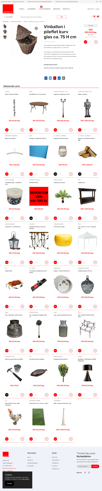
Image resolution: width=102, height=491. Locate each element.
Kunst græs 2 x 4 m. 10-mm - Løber (38, 403)
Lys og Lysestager (9, 180)
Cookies (8, 475)
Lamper (80, 356)
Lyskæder (31, 224)
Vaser (6, 312)
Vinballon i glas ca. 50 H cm (85, 271)
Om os (29, 457)
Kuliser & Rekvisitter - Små (60, 91)
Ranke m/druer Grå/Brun (11, 94)
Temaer (22, 9)
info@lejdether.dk (11, 468)
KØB (56, 174)
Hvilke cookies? (25, 479)
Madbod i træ (81, 182)
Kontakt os (66, 9)
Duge (30, 135)
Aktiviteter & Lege (9, 356)
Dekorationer (57, 400)
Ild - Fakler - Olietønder (60, 135)
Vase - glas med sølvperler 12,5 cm (63, 315)
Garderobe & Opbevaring (11, 135)
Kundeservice (55, 469)
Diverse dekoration (10, 224)
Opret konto (90, 9)
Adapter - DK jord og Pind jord (62, 271)
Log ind (97, 9)
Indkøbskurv (55, 463)
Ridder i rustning (82, 94)
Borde (30, 91)
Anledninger (32, 9)
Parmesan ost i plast (59, 226)
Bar (79, 180)
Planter (7, 91)
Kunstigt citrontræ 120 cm (61, 359)
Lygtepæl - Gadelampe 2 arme (62, 94)
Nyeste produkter (44, 9)
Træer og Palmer (58, 180)
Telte (79, 224)
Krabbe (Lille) (8, 271)
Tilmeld (95, 466)
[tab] (5, 26)
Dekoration (6, 21)
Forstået (9, 483)
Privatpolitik (30, 466)
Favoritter (54, 466)
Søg (62, 17)
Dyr (6, 268)
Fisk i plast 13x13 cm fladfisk (36, 359)
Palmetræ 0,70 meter (59, 182)
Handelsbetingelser (32, 463)
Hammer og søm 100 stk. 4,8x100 (14, 359)
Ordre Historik (55, 460)
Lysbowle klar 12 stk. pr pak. (61, 138)
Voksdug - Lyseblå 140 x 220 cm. (38, 138)
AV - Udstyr (32, 268)
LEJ (86, 42)
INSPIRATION (56, 9)
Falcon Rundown (34, 485)
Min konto (54, 457)
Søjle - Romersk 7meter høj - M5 (62, 403)
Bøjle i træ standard (10, 138)
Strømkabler (57, 268)
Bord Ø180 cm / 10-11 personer (37, 94)
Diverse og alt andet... (35, 180)
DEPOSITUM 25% (33, 182)
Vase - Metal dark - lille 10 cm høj (13, 315)
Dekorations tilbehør (16, 21)
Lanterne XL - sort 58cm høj (12, 226)
